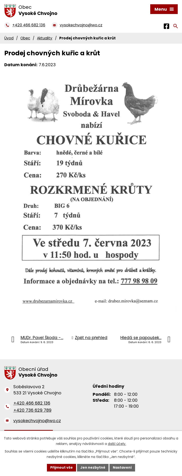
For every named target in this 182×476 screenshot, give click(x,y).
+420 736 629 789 (32, 410)
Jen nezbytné (92, 467)
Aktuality (44, 38)
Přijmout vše (61, 467)
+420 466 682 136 (31, 403)
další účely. (117, 443)
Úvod (9, 38)
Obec (25, 38)
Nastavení (122, 467)
